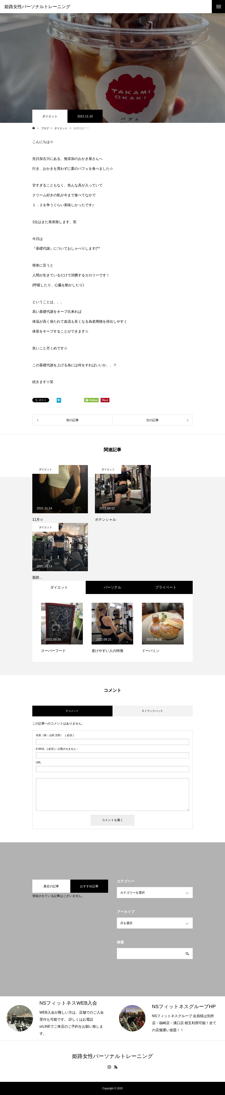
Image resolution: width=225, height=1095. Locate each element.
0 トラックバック (152, 710)
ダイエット (50, 116)
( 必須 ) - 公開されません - (57, 749)
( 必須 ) (55, 735)
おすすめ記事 (89, 886)
